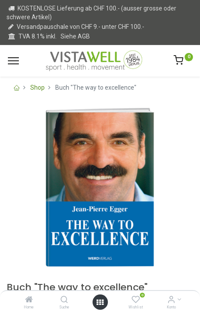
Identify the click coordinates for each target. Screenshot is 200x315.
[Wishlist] (136, 300)
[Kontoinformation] (171, 300)
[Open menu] (100, 302)
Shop (37, 87)
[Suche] (64, 300)
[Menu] (13, 60)
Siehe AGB (75, 36)
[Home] (29, 300)
